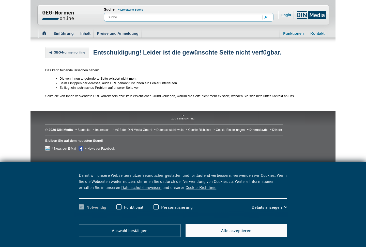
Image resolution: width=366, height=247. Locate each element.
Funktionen (293, 33)
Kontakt (317, 33)
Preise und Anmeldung (118, 33)
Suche (109, 9)
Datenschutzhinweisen (141, 187)
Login (286, 15)
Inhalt (85, 33)
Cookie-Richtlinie (201, 187)
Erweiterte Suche (131, 9)
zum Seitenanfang (183, 118)
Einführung (63, 33)
